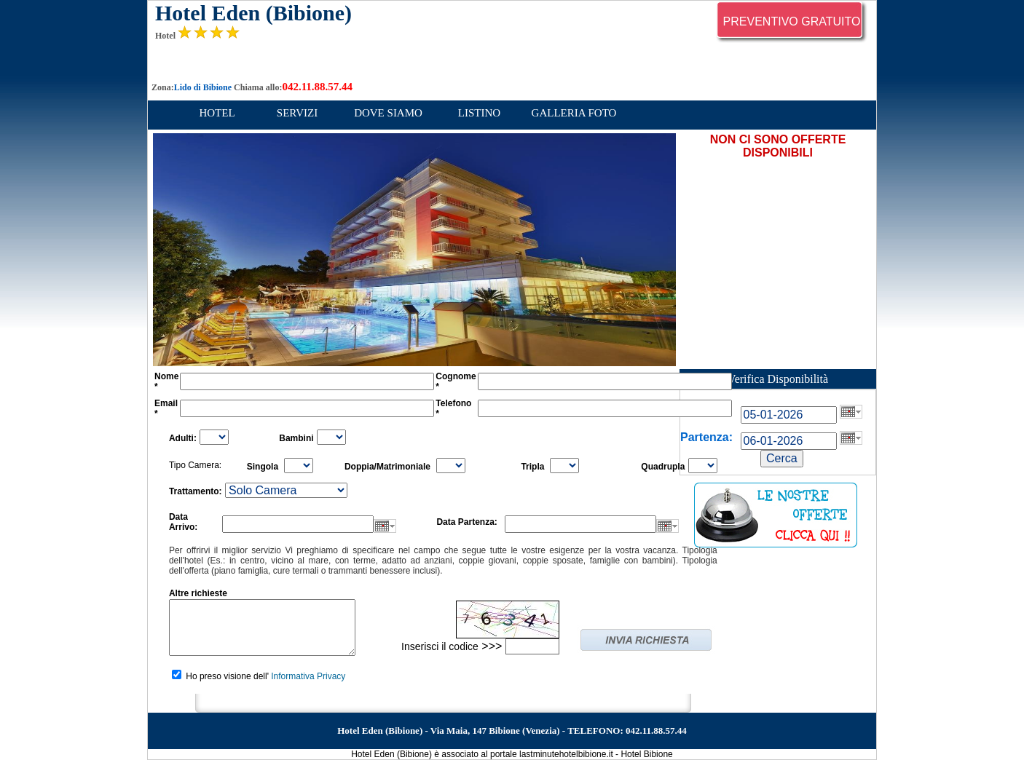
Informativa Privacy (308, 676)
